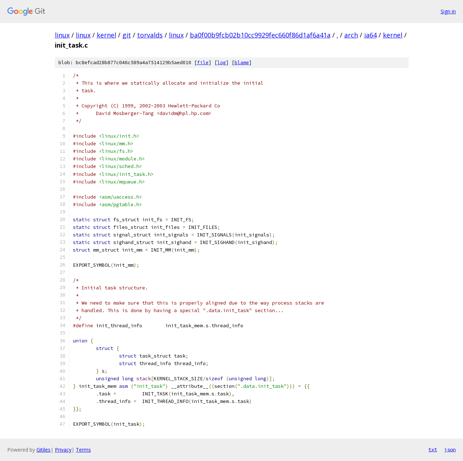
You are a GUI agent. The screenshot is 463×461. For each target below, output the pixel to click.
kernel (106, 35)
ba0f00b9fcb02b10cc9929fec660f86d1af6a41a (260, 35)
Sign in (448, 11)
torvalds (150, 35)
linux (62, 35)
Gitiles (43, 449)
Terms (83, 449)
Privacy (63, 449)
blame (242, 62)
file (203, 62)
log (221, 62)
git (126, 35)
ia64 (370, 35)
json (450, 449)
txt (432, 449)
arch (351, 35)
